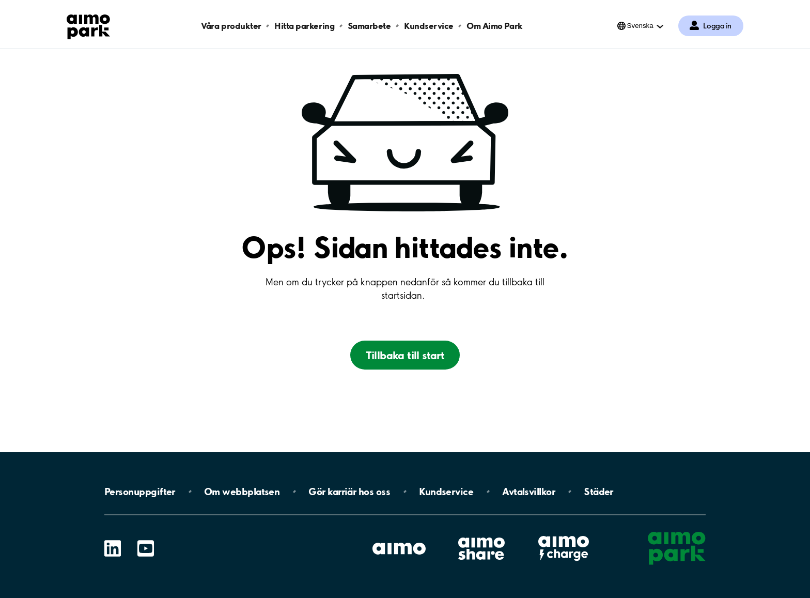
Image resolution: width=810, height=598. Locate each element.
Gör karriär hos (349, 491)
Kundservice (429, 25)
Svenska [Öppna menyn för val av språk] (640, 25)
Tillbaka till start (405, 355)
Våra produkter (231, 25)
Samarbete (369, 25)
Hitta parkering (304, 25)
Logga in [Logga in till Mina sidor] (717, 25)
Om (241, 491)
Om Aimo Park (494, 25)
